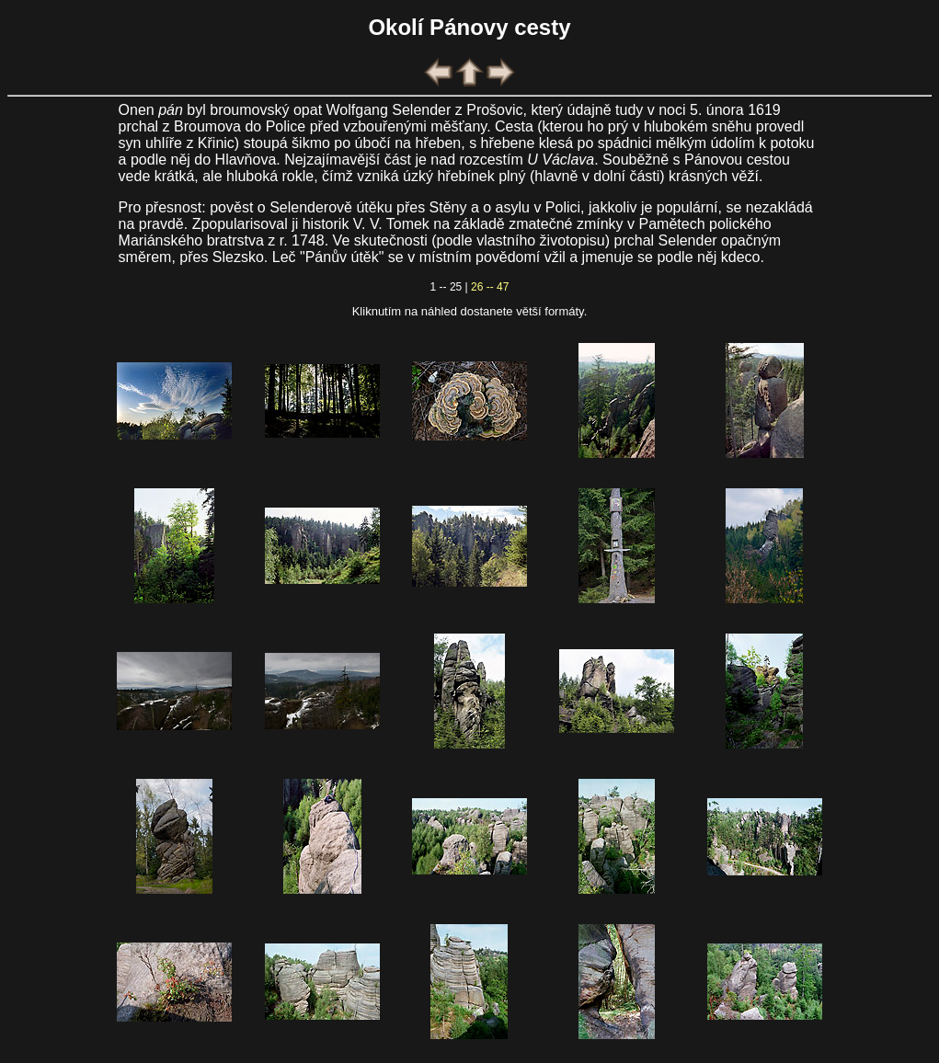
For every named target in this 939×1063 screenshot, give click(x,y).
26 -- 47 (490, 286)
